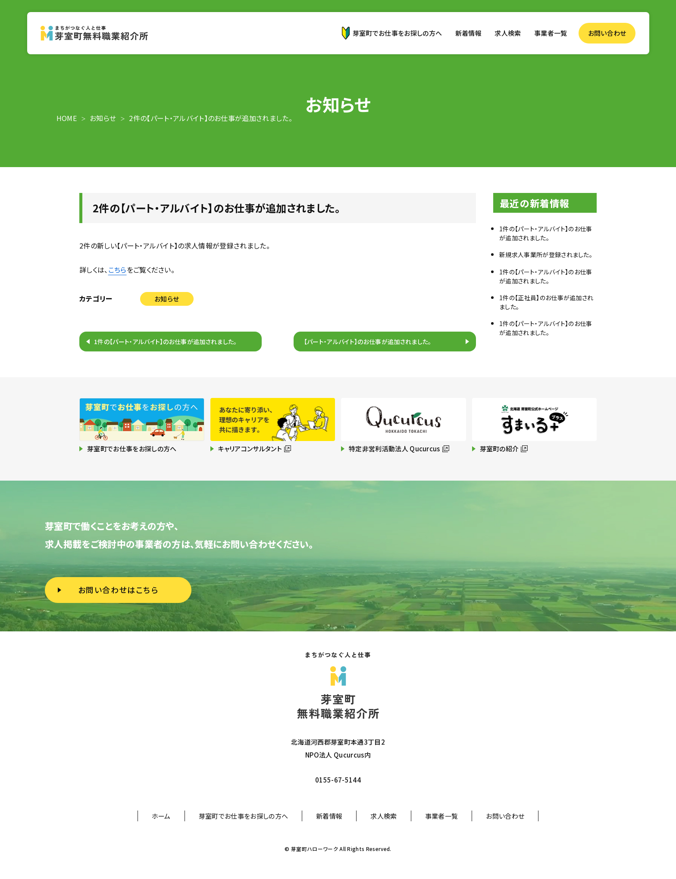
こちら (117, 269)
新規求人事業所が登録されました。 (545, 254)
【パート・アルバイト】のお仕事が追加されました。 (368, 341)
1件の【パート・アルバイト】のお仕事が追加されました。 (165, 341)
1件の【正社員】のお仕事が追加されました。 (546, 302)
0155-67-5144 (338, 779)
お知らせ (166, 298)
